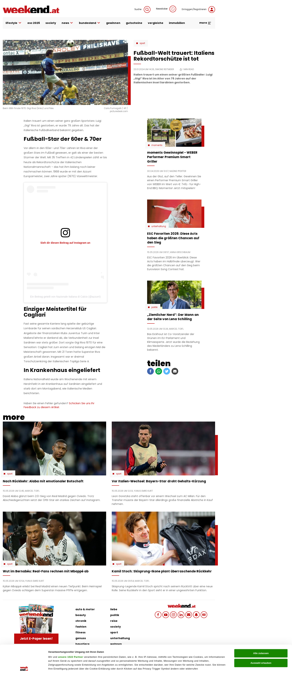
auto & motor (85, 609)
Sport (142, 43)
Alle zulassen (261, 624)
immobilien (177, 23)
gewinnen (113, 23)
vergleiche (155, 23)
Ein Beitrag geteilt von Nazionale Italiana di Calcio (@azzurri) (65, 296)
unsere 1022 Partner (70, 628)
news (68, 23)
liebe (113, 609)
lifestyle (14, 23)
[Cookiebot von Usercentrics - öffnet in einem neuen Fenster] (24, 667)
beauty (80, 615)
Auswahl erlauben (260, 634)
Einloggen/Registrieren (198, 9)
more (205, 23)
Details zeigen (184, 667)
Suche (142, 9)
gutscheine (134, 23)
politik (114, 615)
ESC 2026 (33, 23)
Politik (154, 307)
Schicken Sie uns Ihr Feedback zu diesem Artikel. (59, 405)
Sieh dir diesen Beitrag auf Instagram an (65, 242)
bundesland (90, 23)
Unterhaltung (158, 226)
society (50, 23)
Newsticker (166, 9)
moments (156, 145)
